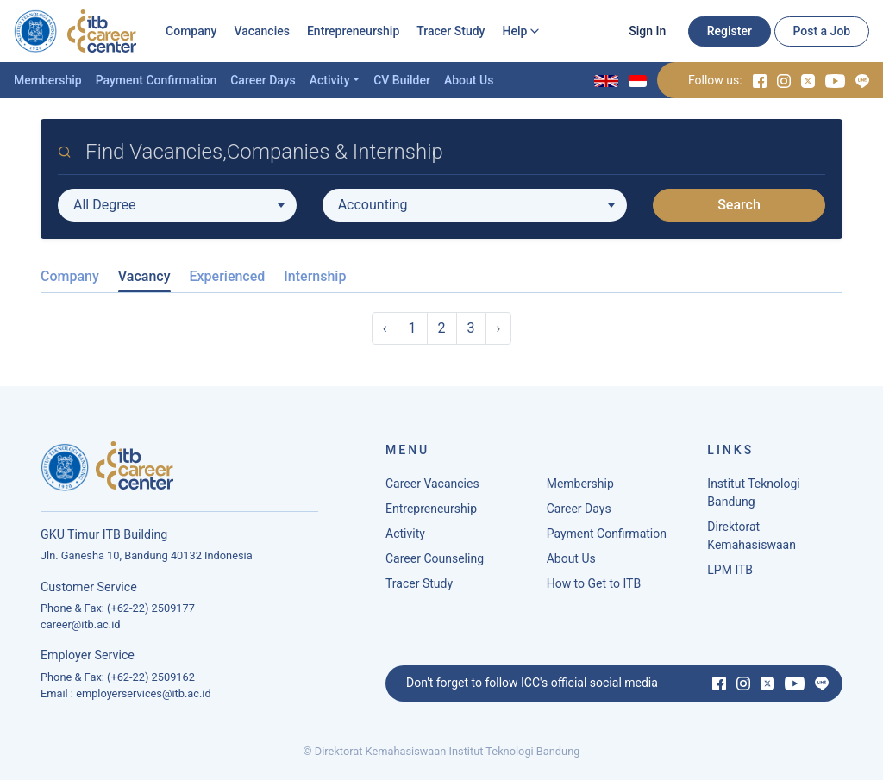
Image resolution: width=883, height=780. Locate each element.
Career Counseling (434, 558)
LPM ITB (730, 570)
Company (191, 31)
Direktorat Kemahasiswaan (751, 536)
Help (514, 31)
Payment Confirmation (156, 80)
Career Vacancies (432, 483)
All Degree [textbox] (104, 205)
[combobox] (177, 205)
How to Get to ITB (594, 583)
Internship (315, 276)
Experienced (228, 276)
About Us (468, 80)
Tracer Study (450, 31)
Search (739, 205)
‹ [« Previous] (385, 328)
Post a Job (821, 31)
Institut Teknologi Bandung (753, 493)
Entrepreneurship (353, 31)
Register (729, 31)
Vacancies (262, 31)
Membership (48, 80)
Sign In (647, 31)
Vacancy (144, 276)
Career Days (263, 80)
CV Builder (401, 80)
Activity (330, 80)
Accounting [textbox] (373, 205)
